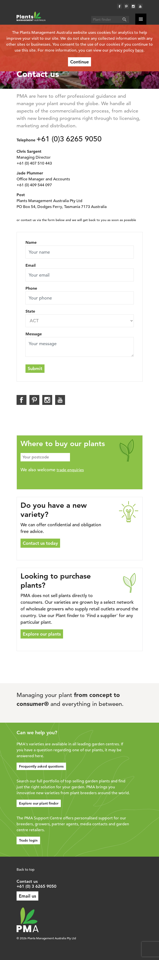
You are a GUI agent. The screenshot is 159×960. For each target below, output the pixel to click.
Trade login (28, 840)
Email (30, 265)
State (30, 311)
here (139, 50)
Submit (35, 368)
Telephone (26, 140)
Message (33, 334)
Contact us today (40, 543)
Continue (79, 62)
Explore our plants (42, 634)
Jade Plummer (30, 173)
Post (21, 194)
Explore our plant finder (38, 803)
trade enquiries (70, 470)
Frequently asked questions (41, 766)
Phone (31, 288)
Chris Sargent (29, 151)
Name (31, 242)
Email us (27, 896)
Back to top (26, 869)
